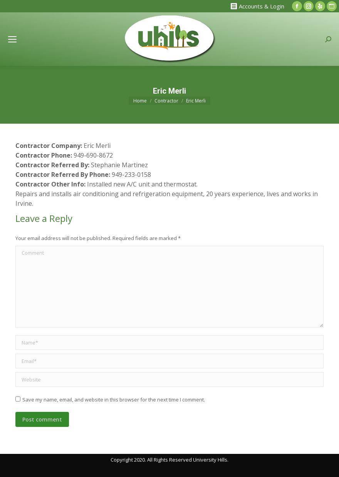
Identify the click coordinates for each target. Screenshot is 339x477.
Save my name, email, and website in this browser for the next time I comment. (113, 399)
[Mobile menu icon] (12, 39)
